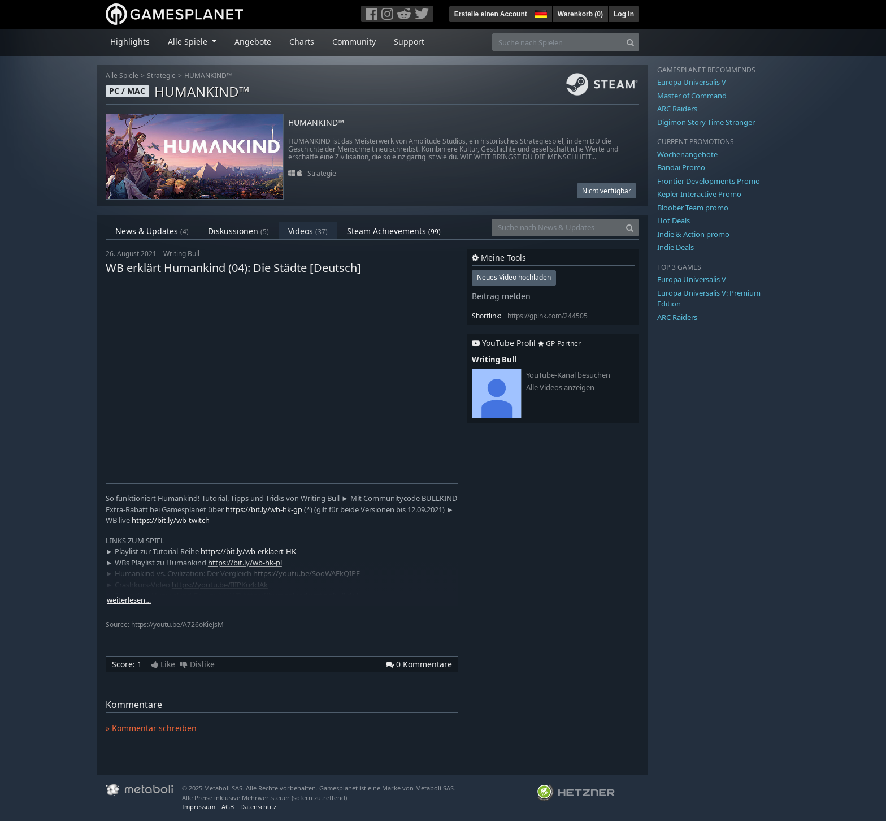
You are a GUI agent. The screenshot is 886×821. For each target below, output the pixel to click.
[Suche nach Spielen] (557, 42)
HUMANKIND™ (208, 75)
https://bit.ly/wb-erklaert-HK (248, 551)
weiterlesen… (129, 600)
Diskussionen (238, 231)
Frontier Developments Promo (708, 181)
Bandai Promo (681, 167)
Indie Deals (675, 247)
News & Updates (152, 231)
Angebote (252, 41)
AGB (228, 806)
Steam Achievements (394, 231)
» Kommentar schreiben (151, 728)
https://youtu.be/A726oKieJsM (177, 624)
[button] (539, 12)
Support (409, 41)
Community (354, 41)
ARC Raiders (677, 108)
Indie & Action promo (693, 234)
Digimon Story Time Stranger (706, 122)
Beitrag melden (501, 296)
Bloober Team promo (692, 207)
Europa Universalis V (691, 82)
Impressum (198, 806)
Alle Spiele (122, 75)
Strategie (161, 75)
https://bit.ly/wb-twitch (171, 520)
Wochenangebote (687, 154)
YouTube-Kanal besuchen (568, 375)
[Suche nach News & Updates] (557, 227)
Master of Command (692, 95)
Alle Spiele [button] (189, 41)
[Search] (630, 42)
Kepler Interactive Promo (699, 194)
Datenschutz (258, 806)
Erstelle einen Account (490, 14)
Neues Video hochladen (514, 277)
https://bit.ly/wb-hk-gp (263, 509)
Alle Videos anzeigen (560, 387)
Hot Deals (673, 220)
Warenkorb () (580, 14)
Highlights (130, 41)
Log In (624, 14)
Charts (301, 41)
